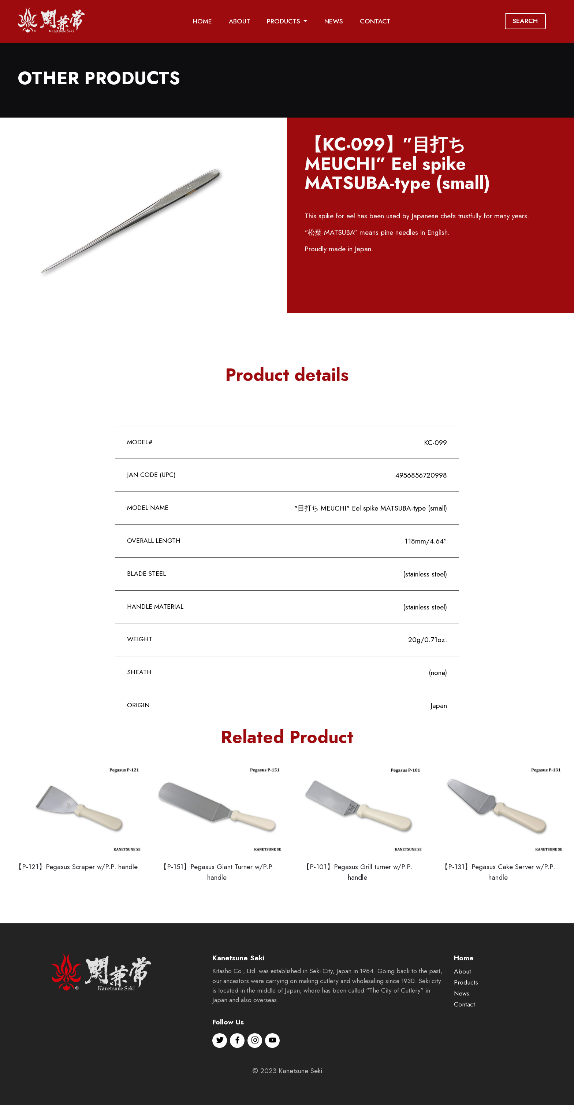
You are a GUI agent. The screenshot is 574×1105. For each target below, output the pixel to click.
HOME (202, 21)
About (462, 990)
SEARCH (525, 21)
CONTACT (375, 21)
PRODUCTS (283, 21)
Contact (464, 1023)
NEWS (333, 21)
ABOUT (239, 21)
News (461, 1012)
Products (466, 1001)
